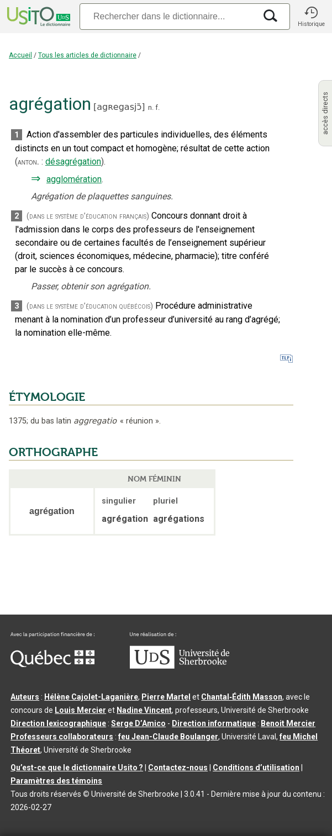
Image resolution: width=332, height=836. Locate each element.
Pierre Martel (166, 696)
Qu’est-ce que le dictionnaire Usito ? (76, 767)
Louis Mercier (80, 710)
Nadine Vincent (144, 710)
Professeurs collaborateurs (61, 736)
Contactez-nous (178, 767)
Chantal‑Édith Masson (241, 696)
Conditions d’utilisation (256, 767)
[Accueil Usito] (37, 16)
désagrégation (73, 161)
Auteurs (24, 696)
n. (151, 107)
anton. (28, 161)
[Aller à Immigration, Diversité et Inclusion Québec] (52, 664)
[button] (311, 16)
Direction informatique (214, 723)
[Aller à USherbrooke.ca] (179, 666)
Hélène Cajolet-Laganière (91, 696)
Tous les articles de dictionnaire (87, 55)
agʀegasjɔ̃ (119, 107)
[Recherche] (168, 16)
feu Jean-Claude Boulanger (168, 736)
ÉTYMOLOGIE (47, 397)
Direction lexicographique (58, 723)
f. (157, 107)
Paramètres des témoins (56, 780)
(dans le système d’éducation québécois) (90, 306)
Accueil (20, 55)
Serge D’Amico (138, 723)
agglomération (74, 179)
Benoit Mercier (288, 723)
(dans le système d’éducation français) (88, 216)
